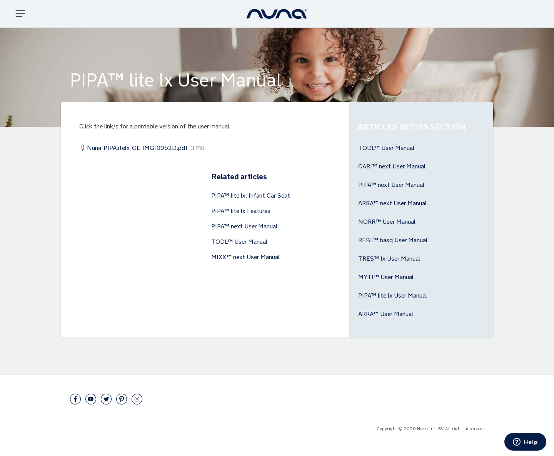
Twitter (106, 399)
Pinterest (121, 399)
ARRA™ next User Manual (392, 202)
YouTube (90, 399)
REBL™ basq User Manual (392, 239)
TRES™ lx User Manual (389, 257)
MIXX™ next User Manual (245, 256)
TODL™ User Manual (239, 240)
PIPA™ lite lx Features (240, 209)
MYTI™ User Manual (386, 276)
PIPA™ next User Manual (244, 225)
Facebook (75, 399)
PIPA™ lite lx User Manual (392, 294)
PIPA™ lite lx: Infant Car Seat (250, 194)
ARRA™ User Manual (385, 313)
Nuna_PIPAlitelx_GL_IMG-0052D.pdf (137, 146)
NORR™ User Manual (387, 220)
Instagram (137, 399)
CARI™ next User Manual (392, 165)
